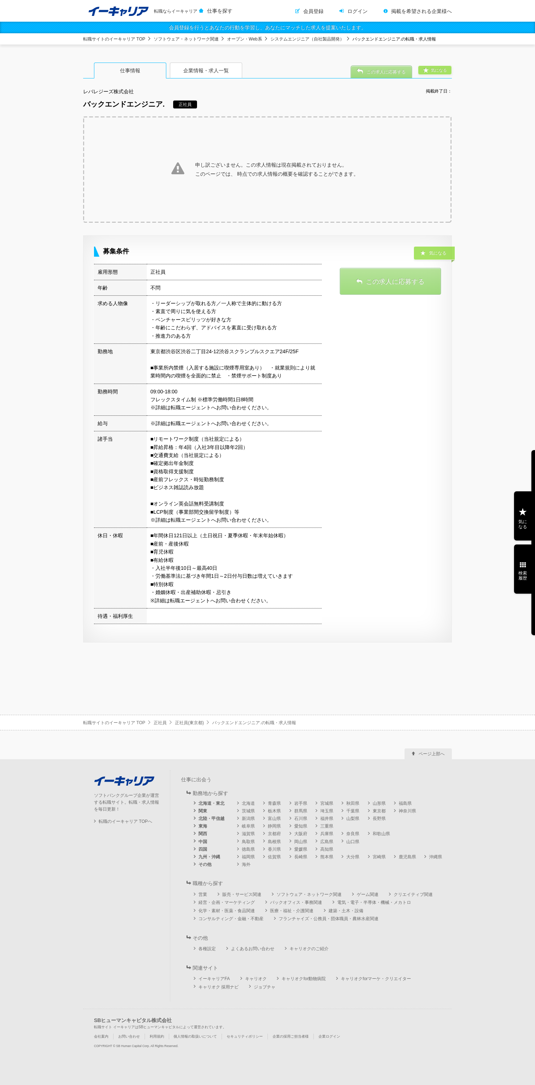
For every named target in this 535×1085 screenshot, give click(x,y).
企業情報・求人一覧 (206, 70)
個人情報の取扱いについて (195, 1036)
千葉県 (352, 810)
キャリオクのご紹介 (309, 948)
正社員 (160, 722)
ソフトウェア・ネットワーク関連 (186, 39)
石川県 (300, 818)
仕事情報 (130, 70)
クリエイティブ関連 (413, 894)
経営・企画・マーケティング (226, 902)
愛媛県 (300, 849)
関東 (202, 810)
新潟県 (248, 818)
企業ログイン (329, 1036)
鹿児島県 (407, 856)
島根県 (274, 841)
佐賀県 (274, 856)
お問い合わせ (129, 1036)
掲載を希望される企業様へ (421, 11)
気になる (522, 524)
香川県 (274, 849)
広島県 (326, 841)
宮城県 (326, 803)
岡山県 (300, 841)
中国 (202, 841)
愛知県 (300, 826)
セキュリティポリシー (245, 1036)
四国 (202, 849)
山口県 (352, 841)
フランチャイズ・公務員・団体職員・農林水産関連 (328, 918)
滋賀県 (248, 833)
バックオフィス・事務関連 (296, 902)
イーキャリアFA (214, 978)
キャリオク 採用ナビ (218, 987)
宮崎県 (379, 856)
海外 (246, 864)
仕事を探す (219, 11)
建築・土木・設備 (346, 910)
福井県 (326, 818)
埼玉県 (326, 810)
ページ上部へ (432, 753)
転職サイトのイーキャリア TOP (114, 39)
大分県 (352, 856)
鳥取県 (248, 841)
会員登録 (313, 11)
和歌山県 (381, 833)
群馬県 (300, 810)
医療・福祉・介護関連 (291, 910)
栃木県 (274, 810)
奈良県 (352, 833)
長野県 (379, 818)
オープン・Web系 (244, 39)
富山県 (274, 818)
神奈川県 (407, 810)
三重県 (326, 826)
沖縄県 (435, 856)
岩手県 (300, 803)
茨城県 (248, 810)
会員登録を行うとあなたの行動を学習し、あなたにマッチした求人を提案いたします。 (267, 27)
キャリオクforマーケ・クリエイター (376, 978)
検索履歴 (522, 576)
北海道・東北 (211, 803)
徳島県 (248, 849)
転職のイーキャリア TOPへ (125, 821)
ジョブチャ (264, 987)
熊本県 (326, 856)
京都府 (274, 833)
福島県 (405, 803)
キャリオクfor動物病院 (304, 978)
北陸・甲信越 (211, 818)
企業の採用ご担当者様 (291, 1036)
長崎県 (300, 856)
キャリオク (256, 978)
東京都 (379, 810)
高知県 (326, 849)
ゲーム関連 (367, 894)
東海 (202, 826)
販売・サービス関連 (241, 894)
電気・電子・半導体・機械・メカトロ (374, 902)
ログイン (357, 11)
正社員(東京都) (189, 722)
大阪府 (300, 833)
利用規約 (157, 1036)
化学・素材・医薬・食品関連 (226, 910)
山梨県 (352, 818)
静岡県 (274, 826)
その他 (204, 864)
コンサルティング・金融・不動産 (231, 918)
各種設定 (207, 948)
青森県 (274, 803)
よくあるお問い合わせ (252, 948)
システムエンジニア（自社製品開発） (307, 39)
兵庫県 (326, 833)
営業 (202, 894)
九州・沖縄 (209, 856)
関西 (202, 833)
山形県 (379, 803)
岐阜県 (248, 826)
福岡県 (248, 856)
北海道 (248, 803)
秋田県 (352, 803)
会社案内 (101, 1036)
